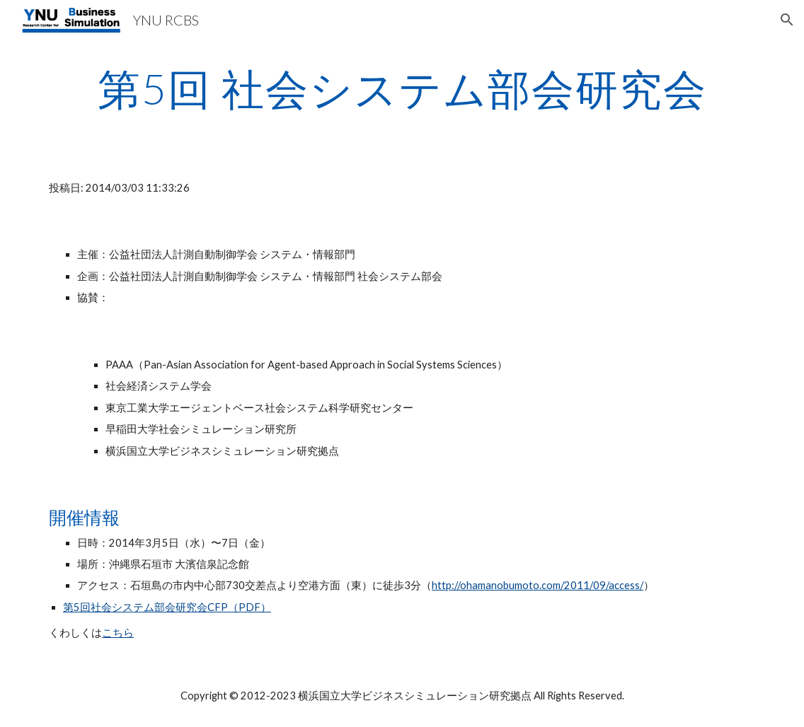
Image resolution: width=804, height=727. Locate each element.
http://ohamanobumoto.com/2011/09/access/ (537, 585)
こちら (118, 633)
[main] (402, 88)
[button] (787, 20)
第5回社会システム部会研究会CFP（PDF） (167, 607)
